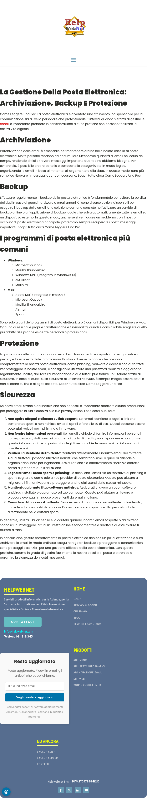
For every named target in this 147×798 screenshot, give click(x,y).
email (4, 124)
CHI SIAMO (80, 611)
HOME (77, 599)
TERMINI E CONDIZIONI (88, 624)
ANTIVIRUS (81, 660)
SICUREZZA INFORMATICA (90, 666)
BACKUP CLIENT (47, 751)
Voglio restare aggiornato (34, 697)
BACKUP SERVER (47, 758)
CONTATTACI (22, 622)
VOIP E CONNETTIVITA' (88, 685)
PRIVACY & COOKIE (86, 605)
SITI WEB (79, 678)
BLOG (77, 617)
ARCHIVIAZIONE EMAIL (88, 672)
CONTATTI (43, 764)
